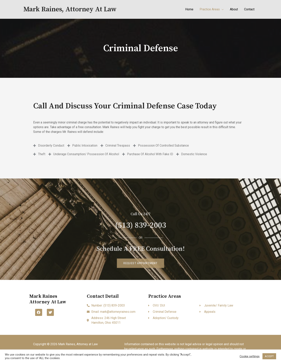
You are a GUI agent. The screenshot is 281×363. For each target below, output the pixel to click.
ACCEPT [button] (269, 356)
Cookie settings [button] (250, 356)
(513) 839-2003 (140, 254)
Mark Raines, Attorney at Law (69, 9)
